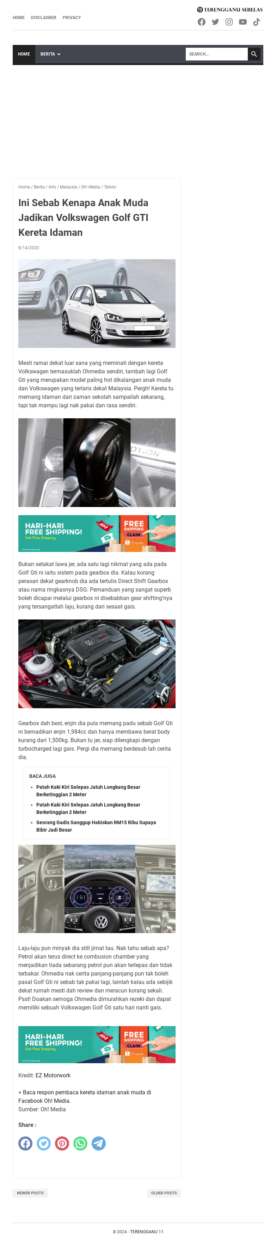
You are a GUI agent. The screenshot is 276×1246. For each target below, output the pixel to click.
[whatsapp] (80, 1143)
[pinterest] (62, 1143)
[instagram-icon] (229, 22)
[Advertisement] (138, 118)
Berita (48, 54)
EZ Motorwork (53, 1075)
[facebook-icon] (202, 22)
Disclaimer (43, 17)
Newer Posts (30, 1193)
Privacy (72, 17)
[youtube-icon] (243, 22)
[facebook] (25, 1143)
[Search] (217, 54)
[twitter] (44, 1143)
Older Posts (164, 1193)
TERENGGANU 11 (147, 1231)
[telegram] (99, 1143)
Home (19, 17)
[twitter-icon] (216, 22)
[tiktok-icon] (257, 22)
